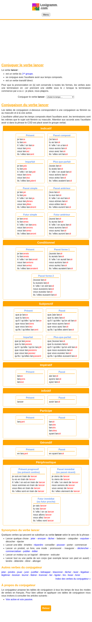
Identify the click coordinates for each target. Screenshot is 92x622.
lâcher (51, 538)
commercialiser (13, 551)
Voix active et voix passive (19, 599)
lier (50, 575)
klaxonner (58, 572)
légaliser (85, 572)
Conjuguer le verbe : (32, 97)
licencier (43, 575)
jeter (33, 538)
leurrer (25, 575)
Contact (73, 617)
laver (75, 572)
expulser (84, 538)
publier (26, 551)
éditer (35, 551)
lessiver (16, 575)
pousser (61, 545)
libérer (34, 575)
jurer (26, 572)
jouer (19, 572)
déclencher (83, 548)
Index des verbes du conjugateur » (73, 579)
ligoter (58, 575)
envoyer (42, 538)
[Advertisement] (46, 41)
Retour (46, 608)
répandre (38, 545)
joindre (11, 572)
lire (64, 575)
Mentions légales (59, 617)
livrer (77, 575)
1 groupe (27, 74)
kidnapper (46, 572)
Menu (46, 14)
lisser (70, 575)
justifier (34, 572)
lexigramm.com (41, 617)
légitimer (5, 575)
